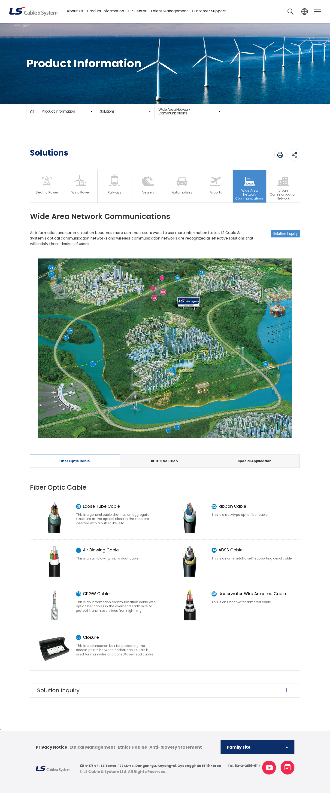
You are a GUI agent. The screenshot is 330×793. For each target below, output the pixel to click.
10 (153, 288)
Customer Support (209, 11)
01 (168, 430)
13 (205, 390)
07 (265, 364)
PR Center (137, 11)
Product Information (105, 11)
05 (51, 274)
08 (154, 298)
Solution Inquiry (285, 233)
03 (201, 272)
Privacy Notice (51, 747)
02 (177, 427)
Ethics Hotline (132, 747)
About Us (75, 11)
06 (92, 364)
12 (199, 391)
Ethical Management (92, 747)
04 (51, 268)
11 (162, 278)
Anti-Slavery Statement (175, 747)
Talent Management (169, 11)
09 (163, 292)
